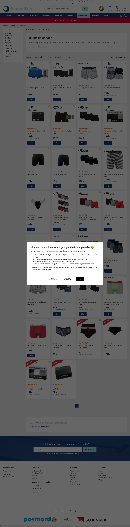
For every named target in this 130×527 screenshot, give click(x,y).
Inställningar (53, 279)
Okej (80, 279)
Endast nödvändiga (68, 279)
